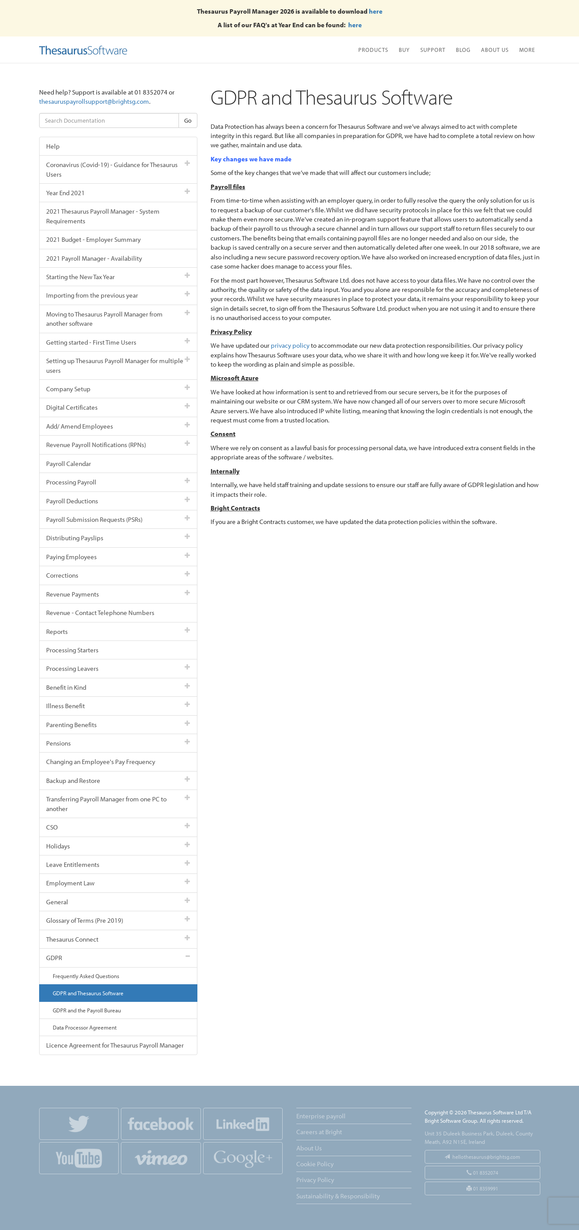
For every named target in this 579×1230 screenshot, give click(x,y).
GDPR (118, 957)
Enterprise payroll (321, 1116)
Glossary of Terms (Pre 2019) (118, 920)
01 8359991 (482, 1188)
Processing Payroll (118, 482)
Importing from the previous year (118, 295)
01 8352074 (482, 1172)
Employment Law (118, 883)
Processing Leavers (118, 668)
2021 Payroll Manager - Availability (94, 258)
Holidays (118, 846)
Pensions (118, 743)
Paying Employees (118, 557)
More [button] (527, 49)
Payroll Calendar (68, 463)
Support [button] (432, 49)
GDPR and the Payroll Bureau (87, 1010)
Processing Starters (72, 650)
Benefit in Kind (118, 687)
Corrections (118, 575)
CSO (118, 827)
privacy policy (290, 345)
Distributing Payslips (118, 538)
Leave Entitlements (118, 864)
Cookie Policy (315, 1164)
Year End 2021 (118, 193)
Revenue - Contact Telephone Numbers (100, 612)
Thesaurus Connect (118, 939)
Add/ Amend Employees (118, 426)
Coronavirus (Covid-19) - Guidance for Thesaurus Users (118, 169)
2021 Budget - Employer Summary (93, 239)
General (118, 902)
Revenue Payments (118, 594)
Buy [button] (404, 49)
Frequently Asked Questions (86, 975)
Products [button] (373, 49)
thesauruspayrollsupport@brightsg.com (94, 101)
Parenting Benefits (118, 725)
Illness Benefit (118, 706)
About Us (495, 49)
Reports (118, 631)
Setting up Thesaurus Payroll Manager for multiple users (118, 365)
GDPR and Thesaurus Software (88, 993)
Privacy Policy (315, 1179)
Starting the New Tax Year (118, 277)
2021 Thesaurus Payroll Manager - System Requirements (103, 216)
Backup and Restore (118, 780)
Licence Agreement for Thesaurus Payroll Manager (115, 1045)
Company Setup (118, 389)
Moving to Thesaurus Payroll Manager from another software (118, 319)
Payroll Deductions (118, 501)
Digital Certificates (118, 407)
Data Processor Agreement (85, 1027)
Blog (463, 49)
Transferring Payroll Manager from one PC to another (118, 803)
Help (53, 146)
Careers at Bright (319, 1132)
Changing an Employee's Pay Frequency (100, 761)
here (375, 11)
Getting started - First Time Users (118, 342)
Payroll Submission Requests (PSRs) (118, 519)
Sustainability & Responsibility (338, 1196)
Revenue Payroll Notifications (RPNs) (118, 444)
